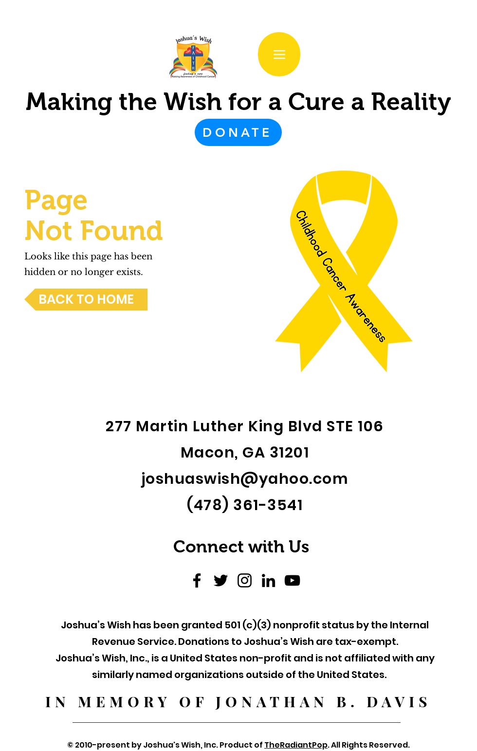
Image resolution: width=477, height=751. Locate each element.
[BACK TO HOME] (85, 300)
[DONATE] (238, 132)
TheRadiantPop (296, 745)
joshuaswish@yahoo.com (245, 479)
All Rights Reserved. (370, 745)
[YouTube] (292, 580)
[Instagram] (244, 580)
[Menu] (279, 54)
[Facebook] (196, 580)
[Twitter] (220, 580)
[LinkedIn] (268, 580)
